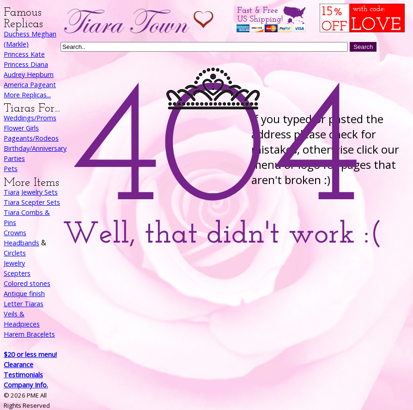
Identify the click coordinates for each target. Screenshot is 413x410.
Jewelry (14, 263)
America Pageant (30, 84)
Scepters (17, 273)
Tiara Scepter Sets (32, 202)
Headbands (21, 242)
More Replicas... (27, 94)
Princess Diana (26, 64)
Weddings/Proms (30, 117)
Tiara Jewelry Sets (31, 192)
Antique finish (24, 293)
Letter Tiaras (23, 303)
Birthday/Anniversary (35, 148)
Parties (14, 158)
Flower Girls (21, 128)
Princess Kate (24, 54)
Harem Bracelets (29, 334)
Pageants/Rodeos (31, 138)
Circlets (15, 253)
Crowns (15, 232)
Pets (11, 168)
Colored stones (27, 283)
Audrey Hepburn (29, 74)
